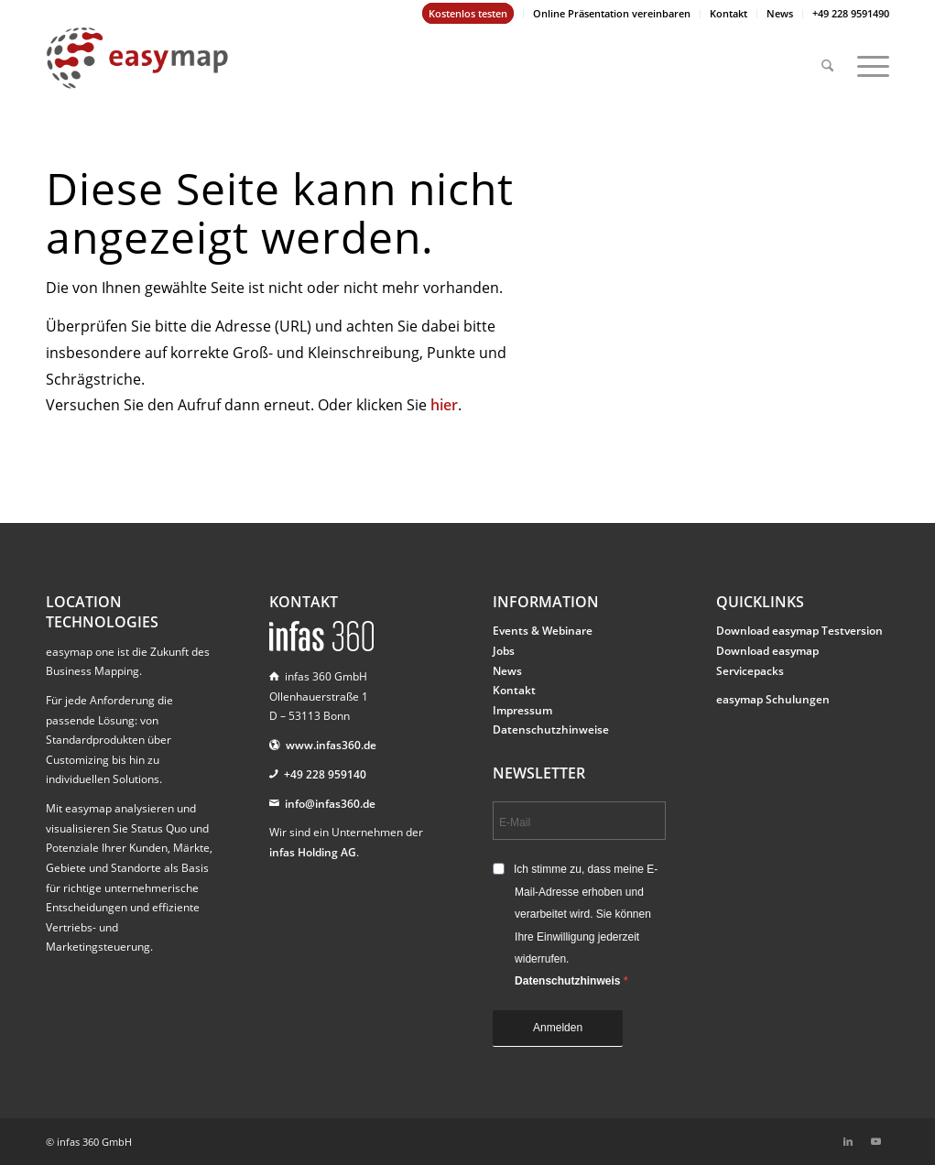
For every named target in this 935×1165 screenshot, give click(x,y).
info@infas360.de (330, 803)
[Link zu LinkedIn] (848, 1141)
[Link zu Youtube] (875, 1141)
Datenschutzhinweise (551, 729)
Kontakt (728, 13)
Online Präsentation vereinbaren (611, 13)
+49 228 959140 (325, 774)
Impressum (522, 710)
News (779, 13)
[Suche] (827, 58)
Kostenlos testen (468, 13)
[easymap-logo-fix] (137, 72)
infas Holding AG (312, 852)
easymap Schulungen (773, 699)
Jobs (504, 651)
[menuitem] (468, 13)
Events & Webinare (543, 630)
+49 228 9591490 (850, 13)
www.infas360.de (331, 745)
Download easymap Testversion (799, 630)
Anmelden (557, 1027)
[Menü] (867, 58)
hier (444, 405)
